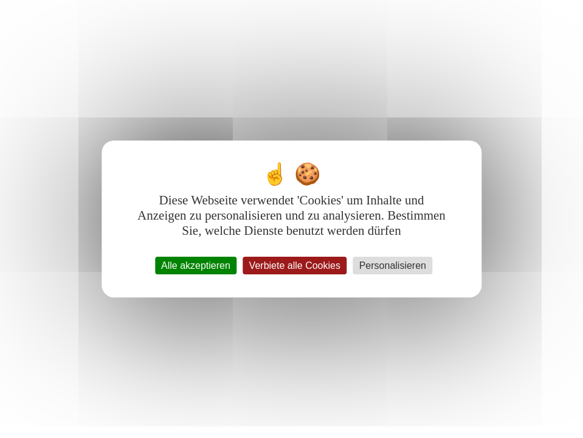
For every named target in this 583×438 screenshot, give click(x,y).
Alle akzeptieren (195, 265)
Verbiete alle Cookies (294, 265)
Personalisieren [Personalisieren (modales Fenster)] (392, 265)
